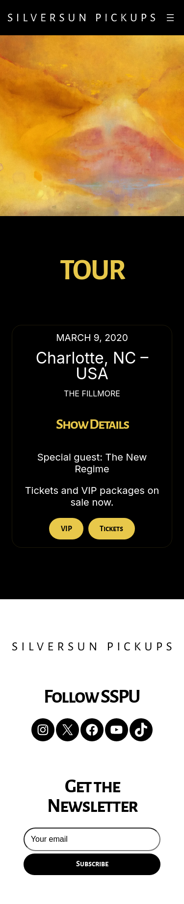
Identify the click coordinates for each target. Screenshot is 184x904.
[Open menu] (170, 18)
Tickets (111, 529)
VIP (66, 529)
